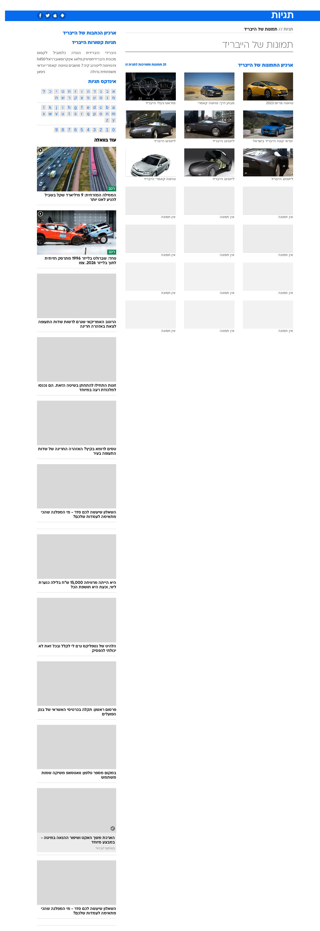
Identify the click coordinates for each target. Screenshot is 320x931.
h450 (36, 59)
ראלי (44, 59)
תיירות (128, 5)
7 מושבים (71, 65)
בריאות (147, 5)
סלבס (191, 5)
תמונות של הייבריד (255, 29)
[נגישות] (7, 5)
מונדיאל (227, 5)
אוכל (163, 5)
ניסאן (36, 72)
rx (109, 65)
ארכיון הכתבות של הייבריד (84, 33)
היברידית (88, 53)
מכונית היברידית (98, 59)
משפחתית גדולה (98, 72)
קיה (81, 65)
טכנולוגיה (109, 5)
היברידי (105, 53)
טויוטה (102, 65)
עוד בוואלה (100, 140)
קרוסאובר (56, 59)
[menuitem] (260, 5)
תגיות (283, 29)
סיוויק (82, 59)
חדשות (263, 5)
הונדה (71, 53)
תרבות (208, 5)
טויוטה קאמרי (52, 65)
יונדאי (36, 65)
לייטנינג (91, 65)
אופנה (89, 5)
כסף (177, 5)
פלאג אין (70, 59)
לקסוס (37, 53)
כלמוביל (54, 53)
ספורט (245, 5)
